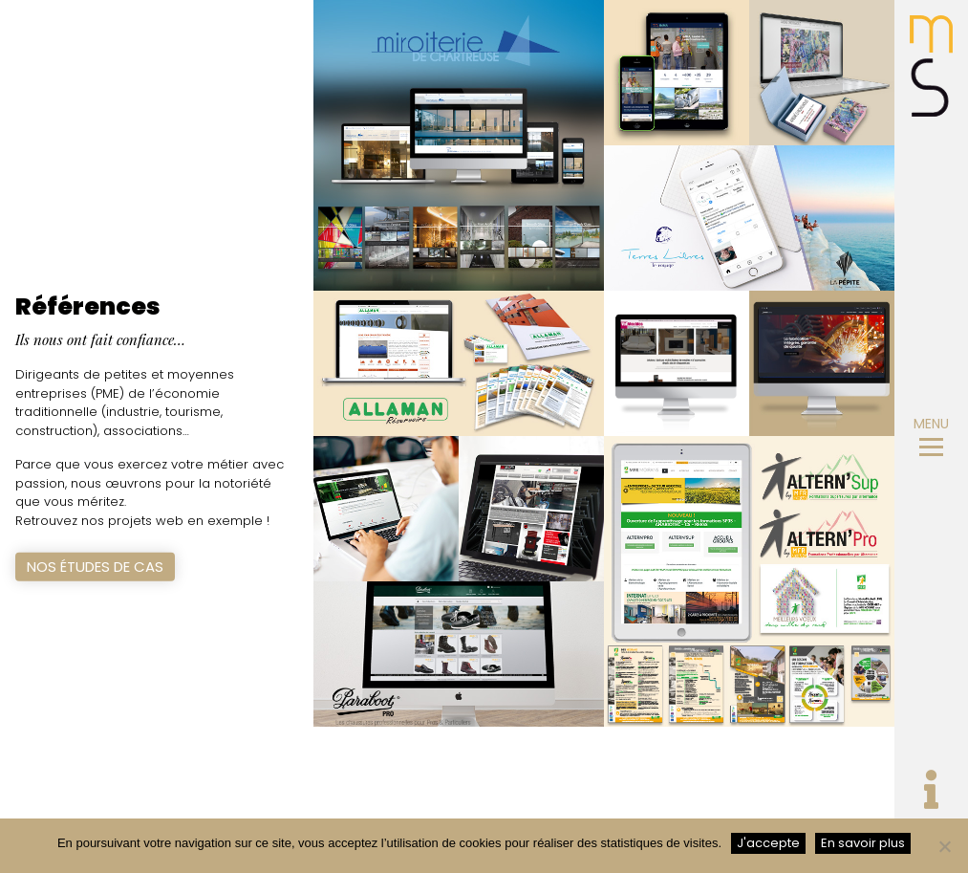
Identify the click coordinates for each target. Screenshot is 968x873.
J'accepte (768, 843)
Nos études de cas (95, 567)
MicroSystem (931, 66)
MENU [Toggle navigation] (931, 435)
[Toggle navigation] (931, 792)
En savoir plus (863, 843)
